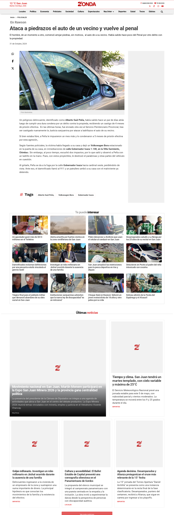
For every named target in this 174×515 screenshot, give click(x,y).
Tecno (142, 11)
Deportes (122, 11)
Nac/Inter (109, 11)
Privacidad (93, 510)
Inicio (12, 17)
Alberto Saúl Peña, (46, 195)
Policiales (57, 11)
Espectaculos (94, 11)
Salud (132, 11)
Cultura (81, 11)
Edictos (152, 11)
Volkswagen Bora (66, 195)
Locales (22, 11)
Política (33, 11)
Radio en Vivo (146, 3)
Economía (44, 11)
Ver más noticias (87, 465)
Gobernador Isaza (86, 195)
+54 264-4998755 (103, 505)
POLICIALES (22, 17)
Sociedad (69, 11)
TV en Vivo (159, 3)
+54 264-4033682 (101, 502)
